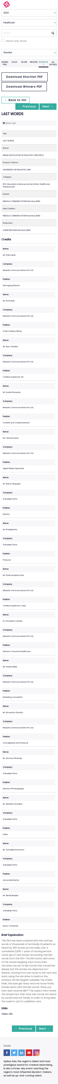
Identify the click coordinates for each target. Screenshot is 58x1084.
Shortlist (43, 63)
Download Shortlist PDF (24, 77)
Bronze (34, 61)
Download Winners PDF (24, 87)
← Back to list (16, 100)
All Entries (53, 63)
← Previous (25, 106)
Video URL (7, 1014)
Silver (24, 61)
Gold (14, 61)
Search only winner (16, 40)
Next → (47, 106)
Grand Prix (4, 63)
